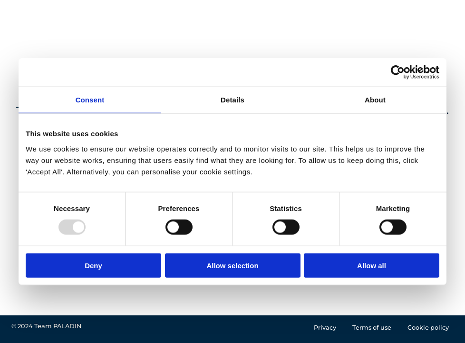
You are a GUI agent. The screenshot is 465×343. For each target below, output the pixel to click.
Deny (93, 265)
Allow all (371, 265)
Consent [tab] (90, 100)
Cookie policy (428, 327)
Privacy (325, 327)
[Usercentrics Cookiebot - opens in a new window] (397, 72)
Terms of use (371, 327)
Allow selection (232, 265)
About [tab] (375, 100)
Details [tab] (232, 100)
